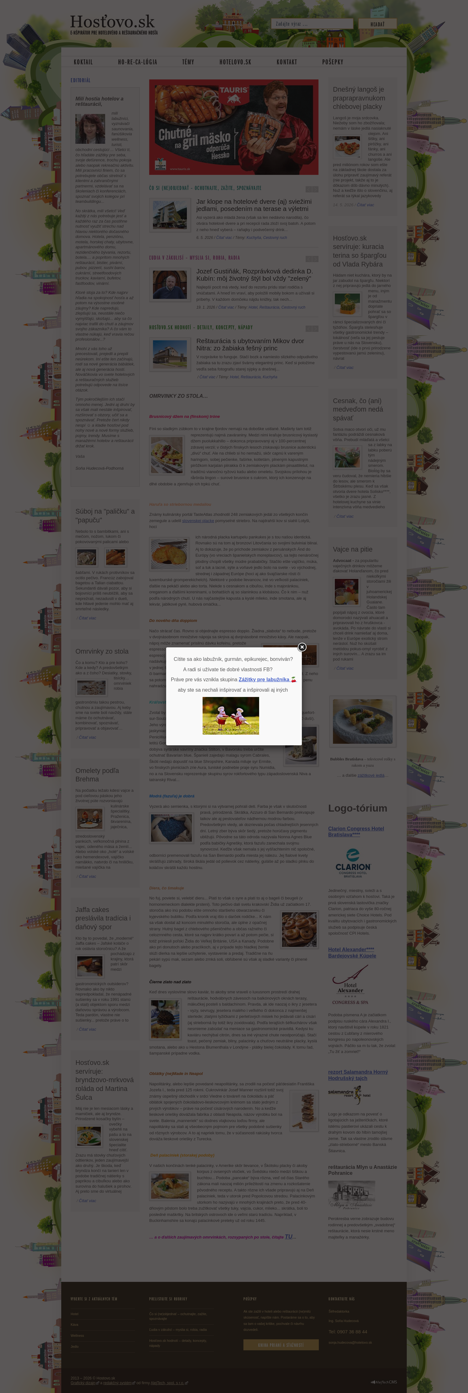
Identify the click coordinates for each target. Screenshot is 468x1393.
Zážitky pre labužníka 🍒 (268, 679)
